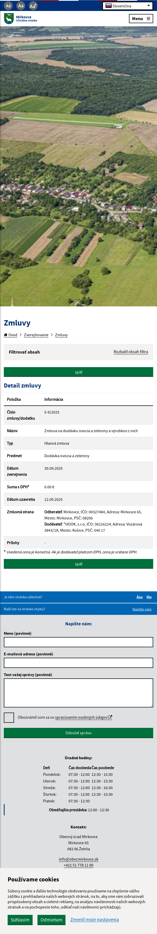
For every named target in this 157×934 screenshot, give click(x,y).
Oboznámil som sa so (65, 717)
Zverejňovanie (36, 334)
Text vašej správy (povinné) (28, 674)
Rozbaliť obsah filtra (131, 351)
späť (78, 372)
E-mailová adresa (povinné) (28, 653)
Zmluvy (61, 334)
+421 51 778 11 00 (78, 865)
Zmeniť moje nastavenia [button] (94, 919)
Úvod (10, 334)
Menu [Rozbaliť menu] (141, 18)
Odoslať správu (78, 732)
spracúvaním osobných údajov (83, 717)
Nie (150, 597)
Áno (140, 597)
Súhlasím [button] (20, 920)
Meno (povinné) (18, 633)
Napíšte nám (142, 609)
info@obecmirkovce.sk (78, 859)
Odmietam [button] (51, 920)
